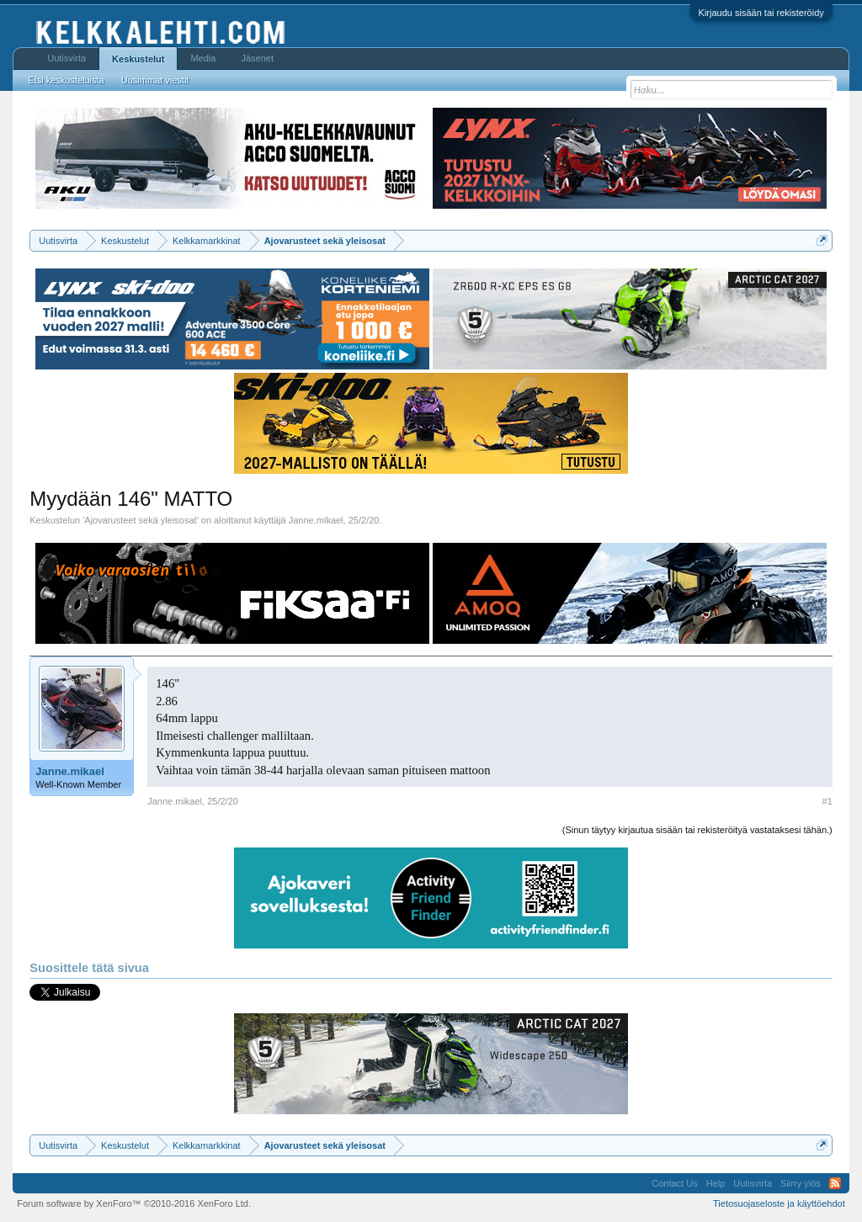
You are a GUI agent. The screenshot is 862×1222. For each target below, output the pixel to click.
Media (203, 58)
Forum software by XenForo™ (134, 1203)
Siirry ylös (800, 1183)
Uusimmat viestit (155, 80)
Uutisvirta (66, 58)
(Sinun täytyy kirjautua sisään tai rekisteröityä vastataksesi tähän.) (697, 830)
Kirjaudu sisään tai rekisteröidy (761, 13)
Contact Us (674, 1183)
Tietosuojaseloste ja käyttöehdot (779, 1203)
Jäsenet (257, 58)
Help (716, 1183)
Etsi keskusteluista (66, 80)
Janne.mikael (316, 520)
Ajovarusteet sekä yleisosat (140, 520)
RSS (835, 1183)
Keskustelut (138, 59)
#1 (827, 801)
